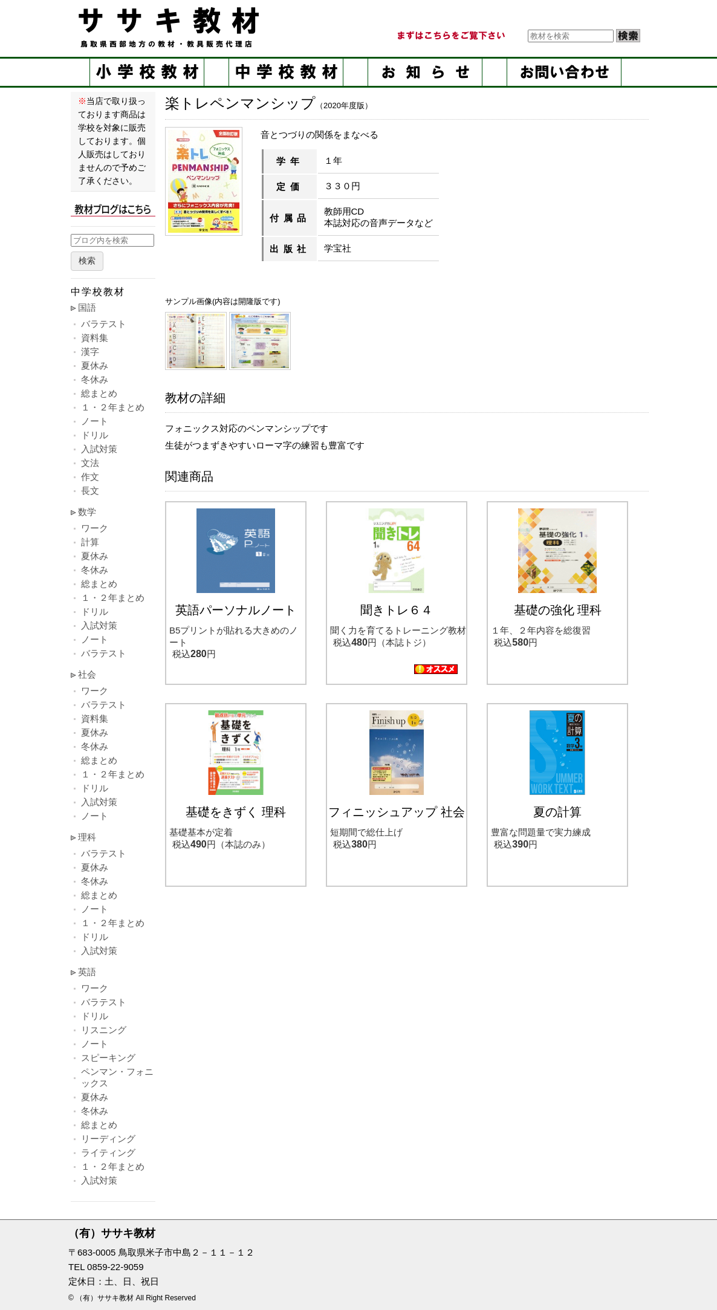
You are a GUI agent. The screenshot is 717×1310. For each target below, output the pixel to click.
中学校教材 (286, 72)
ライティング (108, 1152)
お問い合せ (564, 72)
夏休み (94, 365)
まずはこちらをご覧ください (450, 35)
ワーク (94, 528)
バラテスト (103, 324)
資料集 (94, 337)
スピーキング (108, 1057)
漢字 (90, 351)
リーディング (108, 1138)
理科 (87, 837)
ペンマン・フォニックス (117, 1077)
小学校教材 (147, 72)
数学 (87, 512)
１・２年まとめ (112, 407)
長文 (90, 490)
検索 (87, 260)
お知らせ (425, 72)
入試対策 (99, 449)
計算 (90, 542)
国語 (87, 307)
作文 (90, 477)
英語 (87, 972)
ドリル (94, 435)
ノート (94, 421)
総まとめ (99, 393)
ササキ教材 (171, 27)
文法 (90, 463)
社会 (87, 674)
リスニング (103, 1030)
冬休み (94, 379)
